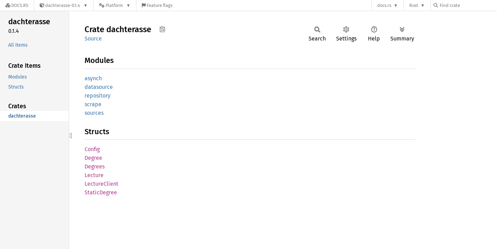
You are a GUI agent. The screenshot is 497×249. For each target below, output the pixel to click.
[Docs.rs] (17, 5)
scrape (93, 104)
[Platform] (115, 5)
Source (93, 38)
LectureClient (101, 184)
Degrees (95, 166)
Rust (413, 5)
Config (92, 149)
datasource (99, 87)
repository (97, 95)
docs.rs (384, 5)
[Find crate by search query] (468, 5)
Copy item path (162, 29)
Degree (93, 158)
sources (94, 113)
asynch (93, 78)
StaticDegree (101, 192)
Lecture (94, 175)
